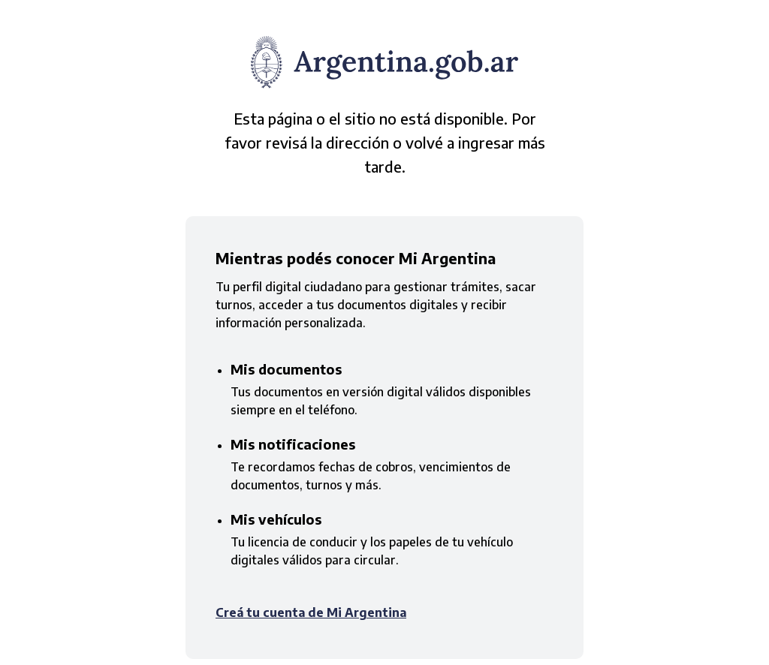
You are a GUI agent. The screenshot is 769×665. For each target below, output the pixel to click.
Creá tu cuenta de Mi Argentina (311, 612)
